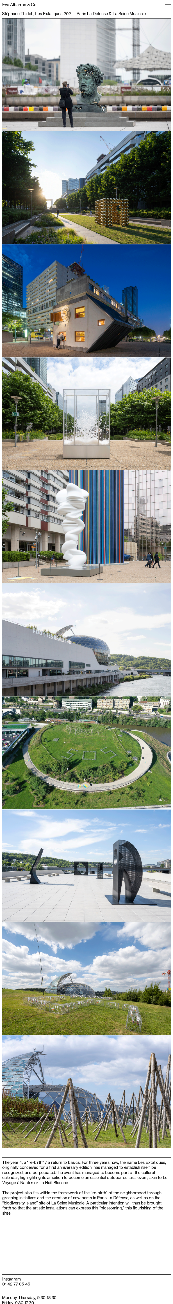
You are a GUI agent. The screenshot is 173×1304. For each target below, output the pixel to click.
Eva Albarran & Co (19, 4)
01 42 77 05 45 (16, 1283)
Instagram (11, 1278)
